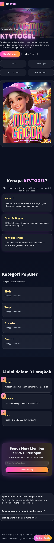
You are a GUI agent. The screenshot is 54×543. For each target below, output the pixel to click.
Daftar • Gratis (43, 538)
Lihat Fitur (30, 54)
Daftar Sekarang (27, 470)
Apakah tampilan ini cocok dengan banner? (23, 496)
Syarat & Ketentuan (28, 538)
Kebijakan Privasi (9, 538)
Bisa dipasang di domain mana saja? (19, 517)
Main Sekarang (10, 54)
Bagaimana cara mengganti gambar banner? (23, 511)
